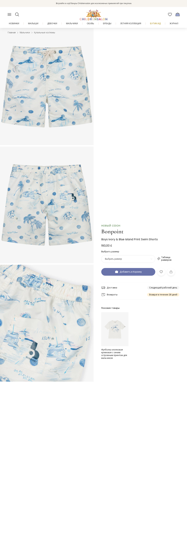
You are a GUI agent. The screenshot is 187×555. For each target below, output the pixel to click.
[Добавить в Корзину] (128, 272)
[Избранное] (170, 14)
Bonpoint (112, 231)
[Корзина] (177, 14)
